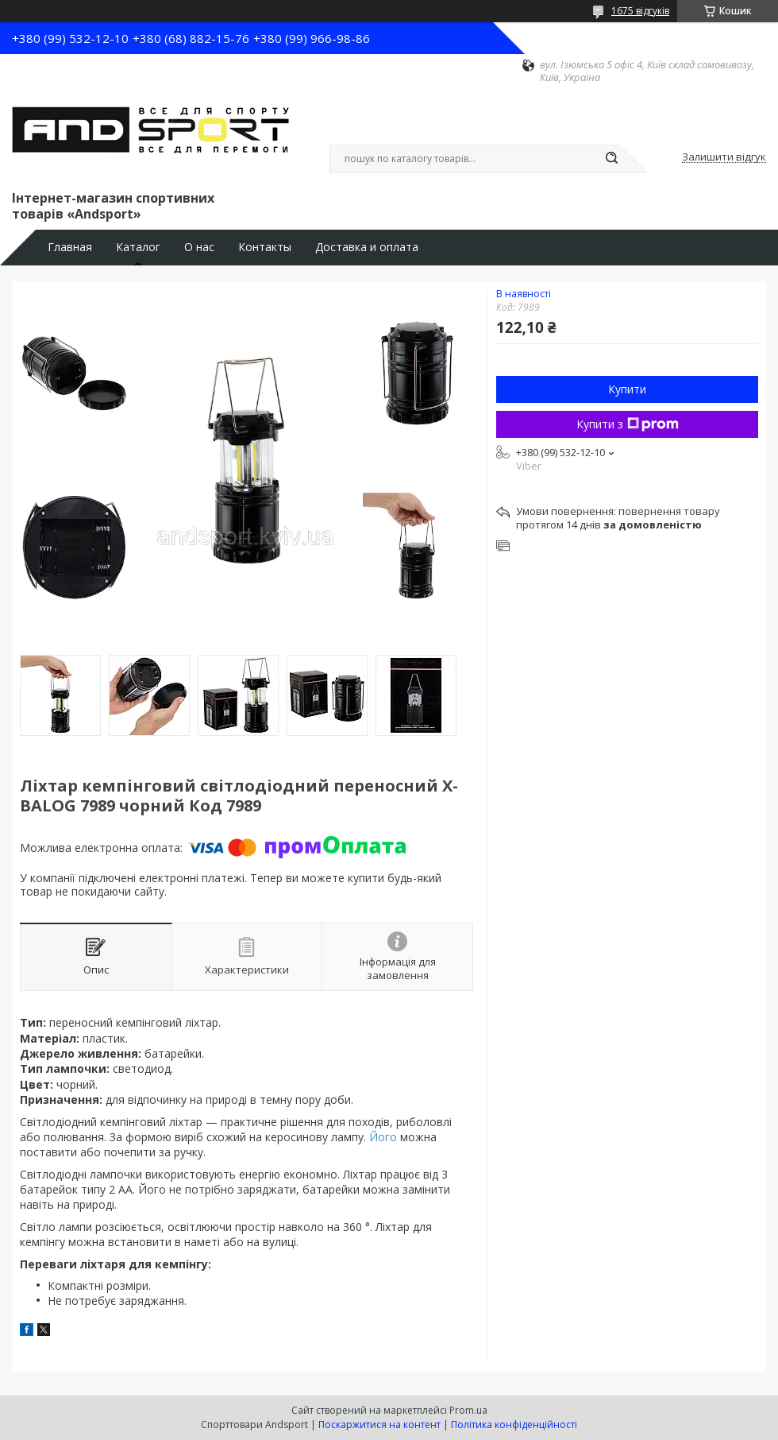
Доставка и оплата (366, 247)
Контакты (264, 247)
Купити (627, 389)
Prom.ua (468, 1410)
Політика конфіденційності (514, 1424)
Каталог (138, 247)
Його (383, 1136)
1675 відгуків (640, 10)
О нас (199, 247)
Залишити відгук (724, 157)
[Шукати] (611, 159)
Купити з (627, 424)
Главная (70, 247)
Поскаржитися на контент (379, 1424)
